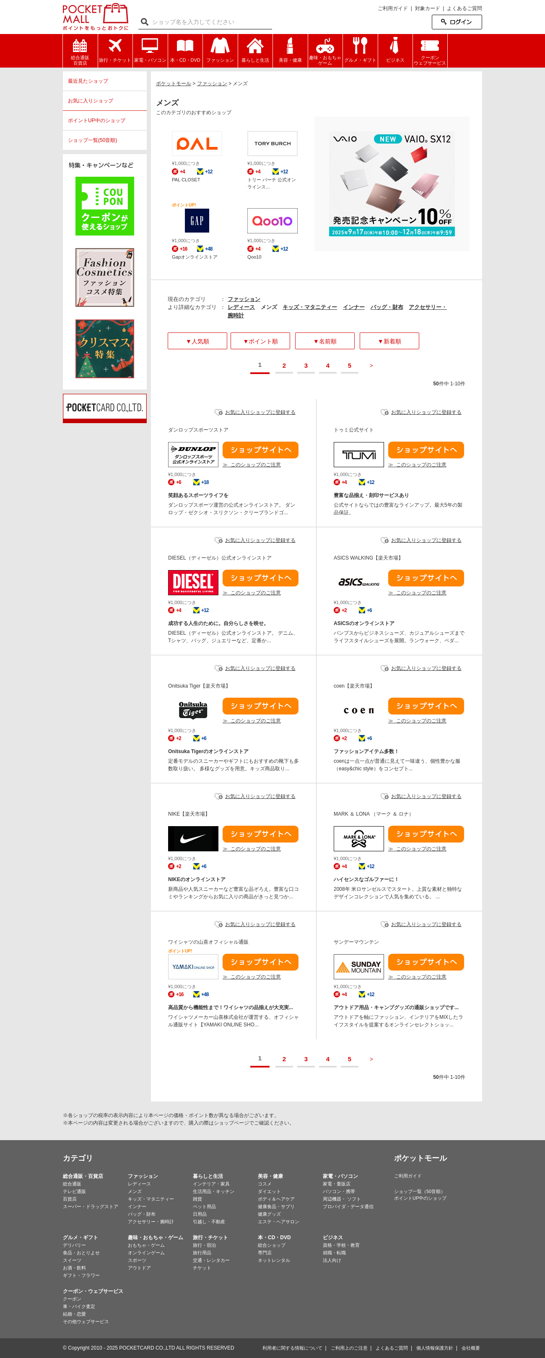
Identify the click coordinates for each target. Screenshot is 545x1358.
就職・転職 (334, 1252)
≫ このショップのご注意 (252, 465)
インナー (354, 307)
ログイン (457, 22)
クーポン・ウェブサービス (93, 1291)
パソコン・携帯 (339, 1191)
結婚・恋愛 (74, 1313)
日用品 (200, 1214)
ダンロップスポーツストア (198, 430)
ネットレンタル (274, 1260)
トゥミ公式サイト (354, 430)
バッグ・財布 (387, 307)
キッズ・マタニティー (310, 307)
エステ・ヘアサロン (278, 1221)
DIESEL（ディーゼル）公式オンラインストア (220, 558)
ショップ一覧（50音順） (419, 1191)
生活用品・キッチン (213, 1191)
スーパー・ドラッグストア (90, 1206)
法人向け (332, 1260)
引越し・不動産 (209, 1221)
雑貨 (197, 1198)
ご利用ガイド (393, 8)
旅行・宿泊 (204, 1245)
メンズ (135, 1191)
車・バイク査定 (79, 1306)
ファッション (244, 299)
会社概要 (471, 1347)
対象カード (427, 8)
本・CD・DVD (274, 1237)
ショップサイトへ (260, 450)
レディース (241, 307)
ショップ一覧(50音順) (92, 140)
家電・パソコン (340, 1176)
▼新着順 (389, 341)
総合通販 (72, 1183)
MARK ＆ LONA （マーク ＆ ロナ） (374, 814)
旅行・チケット (210, 1237)
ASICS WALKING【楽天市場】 (368, 558)
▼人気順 (197, 341)
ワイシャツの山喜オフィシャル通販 (208, 942)
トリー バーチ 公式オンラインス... (271, 183)
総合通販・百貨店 (83, 1176)
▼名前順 (325, 341)
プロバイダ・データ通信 (348, 1206)
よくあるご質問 (464, 8)
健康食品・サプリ (276, 1206)
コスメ (265, 1183)
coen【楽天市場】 (354, 686)
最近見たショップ (88, 81)
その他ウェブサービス (86, 1321)
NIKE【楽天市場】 (189, 814)
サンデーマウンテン (356, 942)
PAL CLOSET (186, 179)
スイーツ (72, 1260)
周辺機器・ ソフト (342, 1198)
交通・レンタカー (211, 1260)
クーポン (72, 1298)
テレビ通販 (74, 1191)
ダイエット (269, 1191)
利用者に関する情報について (292, 1347)
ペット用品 (204, 1206)
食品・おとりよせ (81, 1252)
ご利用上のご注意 (349, 1347)
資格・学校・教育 (341, 1245)
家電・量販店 (336, 1183)
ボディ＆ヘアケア (276, 1198)
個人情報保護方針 (434, 1347)
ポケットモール (95, 16)
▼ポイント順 (260, 341)
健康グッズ (269, 1214)
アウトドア (139, 1267)
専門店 (265, 1252)
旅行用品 (202, 1252)
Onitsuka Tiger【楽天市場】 (199, 686)
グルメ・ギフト (80, 1237)
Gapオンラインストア (195, 256)
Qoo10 (254, 256)
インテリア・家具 (211, 1183)
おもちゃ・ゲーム (146, 1245)
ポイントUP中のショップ (96, 120)
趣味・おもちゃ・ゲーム (155, 1237)
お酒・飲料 (74, 1267)
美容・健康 (270, 1176)
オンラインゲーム (146, 1252)
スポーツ (137, 1260)
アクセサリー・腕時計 (151, 1221)
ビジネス (333, 1237)
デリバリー (74, 1245)
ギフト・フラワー (81, 1275)
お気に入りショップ (90, 101)
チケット (202, 1267)
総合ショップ (271, 1245)
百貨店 (70, 1198)
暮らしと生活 (208, 1176)
